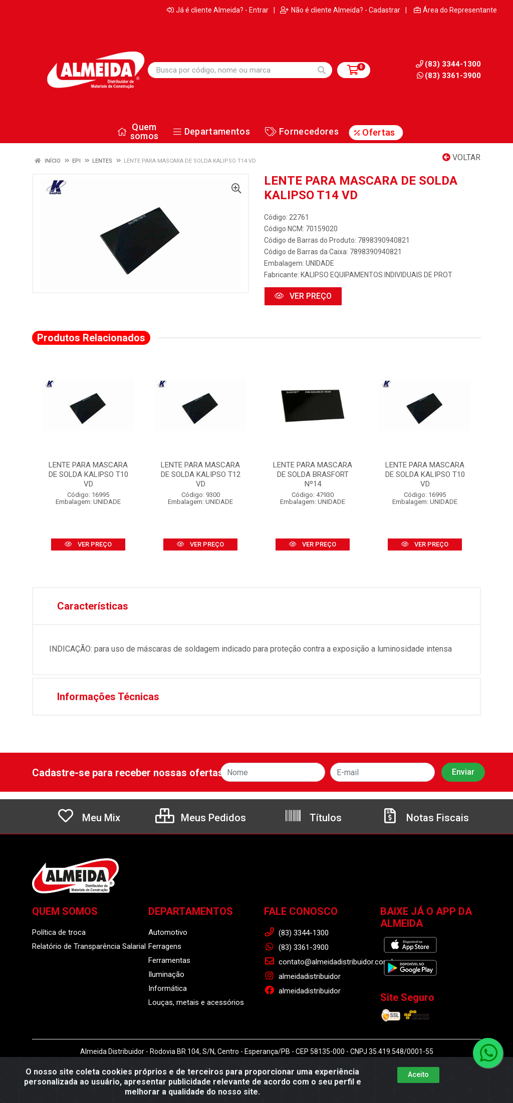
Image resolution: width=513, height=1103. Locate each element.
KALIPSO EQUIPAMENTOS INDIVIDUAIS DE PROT (376, 275)
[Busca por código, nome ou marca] (230, 70)
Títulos (313, 818)
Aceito (418, 1074)
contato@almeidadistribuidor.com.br (331, 961)
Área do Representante (455, 10)
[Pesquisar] (321, 70)
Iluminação (166, 974)
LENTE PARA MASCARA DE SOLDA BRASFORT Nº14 (312, 474)
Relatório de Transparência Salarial (89, 946)
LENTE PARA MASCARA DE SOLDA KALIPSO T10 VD (88, 474)
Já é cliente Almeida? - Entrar (218, 10)
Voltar (461, 157)
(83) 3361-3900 (449, 75)
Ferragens (164, 946)
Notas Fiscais (425, 818)
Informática (167, 988)
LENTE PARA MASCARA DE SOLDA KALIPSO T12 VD (200, 474)
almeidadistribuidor (302, 976)
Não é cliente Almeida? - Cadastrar (340, 10)
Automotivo (167, 932)
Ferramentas (169, 960)
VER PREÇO (303, 296)
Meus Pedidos (200, 818)
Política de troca (59, 932)
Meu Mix (88, 818)
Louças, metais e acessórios (196, 1002)
